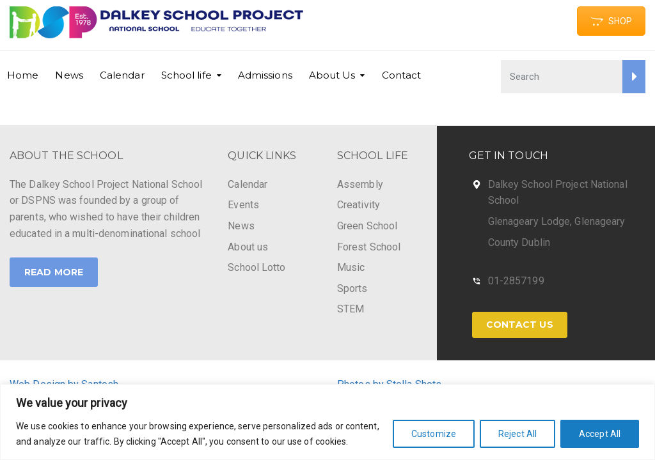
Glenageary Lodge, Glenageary (557, 221)
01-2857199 (516, 281)
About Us (332, 75)
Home (22, 75)
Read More (53, 272)
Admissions (265, 75)
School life (186, 75)
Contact (402, 75)
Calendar (122, 75)
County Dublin (519, 242)
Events (243, 205)
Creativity (358, 205)
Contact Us (519, 324)
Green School (367, 226)
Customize (433, 434)
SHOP (611, 21)
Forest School (368, 247)
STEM (350, 309)
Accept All (599, 434)
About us (248, 247)
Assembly (360, 184)
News (69, 75)
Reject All (517, 434)
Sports (352, 288)
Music (351, 267)
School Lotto (256, 267)
